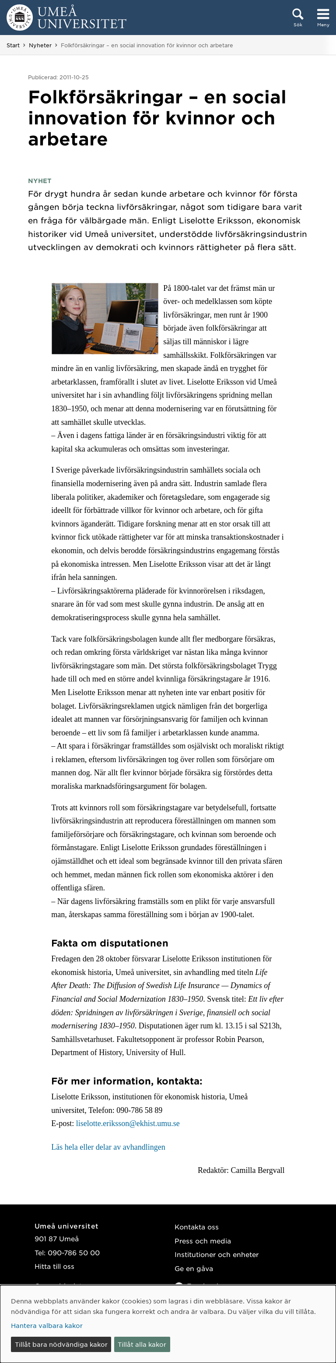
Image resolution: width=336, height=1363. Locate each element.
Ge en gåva (194, 1268)
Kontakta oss (197, 1226)
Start (13, 45)
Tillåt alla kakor (142, 1344)
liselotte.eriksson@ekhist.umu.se (128, 1123)
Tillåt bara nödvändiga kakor (61, 1344)
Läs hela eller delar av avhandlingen (108, 1147)
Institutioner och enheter (217, 1254)
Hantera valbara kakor (47, 1325)
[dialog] (168, 1324)
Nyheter (40, 45)
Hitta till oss (54, 1266)
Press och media (203, 1240)
